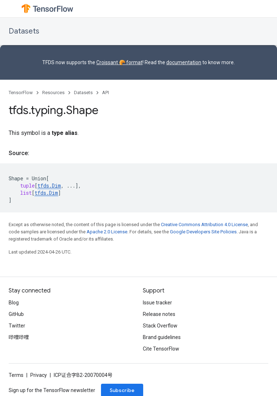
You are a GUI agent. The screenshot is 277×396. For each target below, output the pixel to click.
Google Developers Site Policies (203, 231)
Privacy (38, 375)
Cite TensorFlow (161, 349)
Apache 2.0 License (107, 231)
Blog (14, 302)
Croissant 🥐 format (119, 62)
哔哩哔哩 (19, 337)
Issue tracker (157, 302)
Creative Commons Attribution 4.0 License (204, 224)
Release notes (159, 314)
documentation (183, 62)
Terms (16, 375)
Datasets (24, 31)
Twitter (17, 326)
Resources (53, 92)
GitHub (16, 314)
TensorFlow (21, 92)
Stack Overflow (160, 326)
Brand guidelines (162, 337)
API (105, 92)
